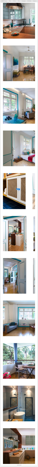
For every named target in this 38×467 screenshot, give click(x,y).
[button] (30, 1)
